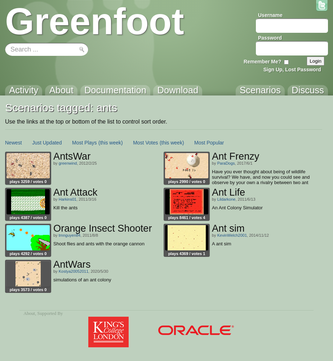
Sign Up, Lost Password (292, 69)
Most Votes (145, 143)
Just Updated (47, 143)
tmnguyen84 (70, 235)
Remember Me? (262, 61)
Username (270, 15)
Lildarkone (226, 199)
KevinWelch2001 (232, 235)
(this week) (110, 143)
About (29, 313)
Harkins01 (68, 199)
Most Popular (209, 143)
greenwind (68, 163)
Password (270, 38)
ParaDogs (226, 163)
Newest (13, 143)
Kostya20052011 (74, 271)
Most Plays (84, 143)
